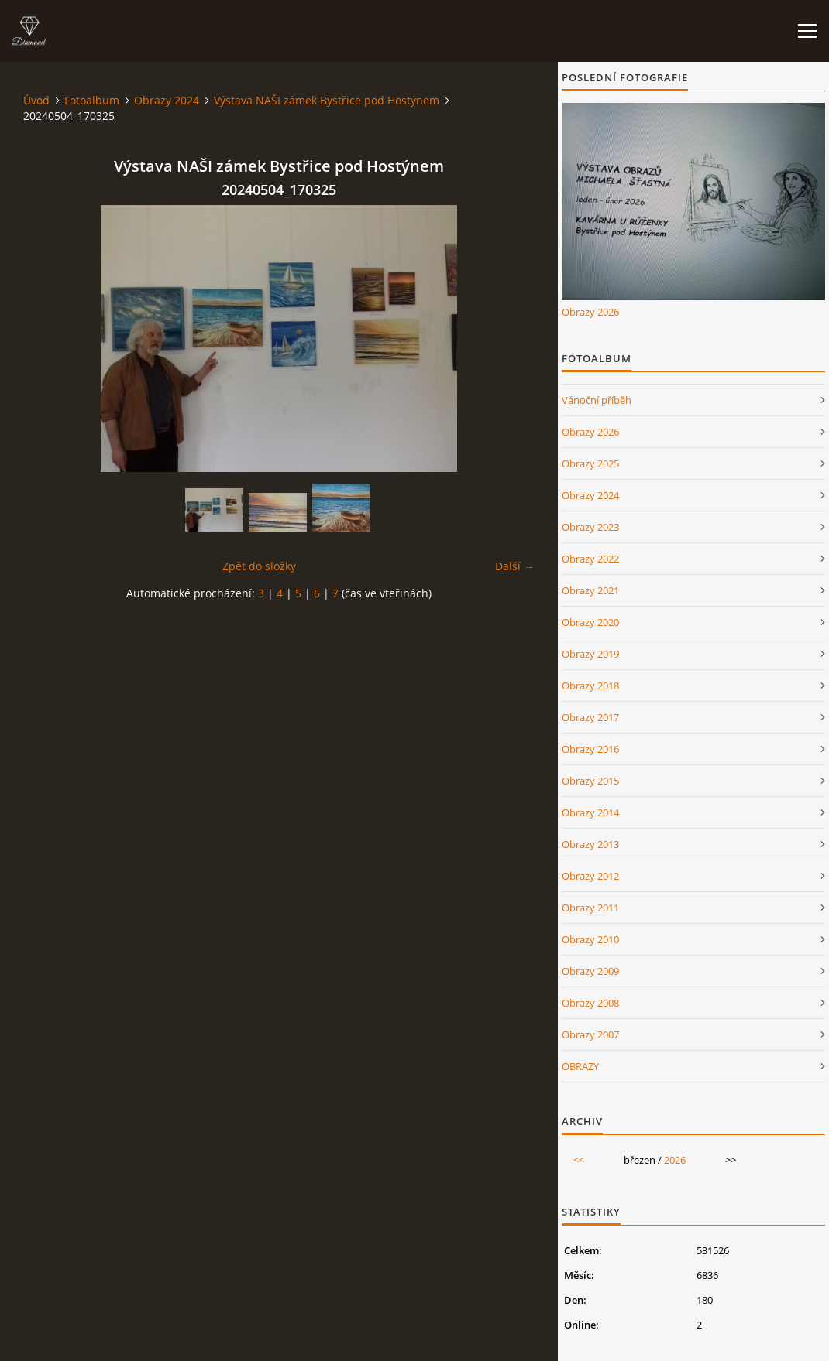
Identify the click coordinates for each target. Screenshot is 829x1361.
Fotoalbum (91, 100)
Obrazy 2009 (590, 971)
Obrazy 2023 (590, 527)
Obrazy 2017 (590, 717)
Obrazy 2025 (590, 463)
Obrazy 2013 (590, 844)
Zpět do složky (259, 566)
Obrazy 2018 (590, 685)
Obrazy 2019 (590, 654)
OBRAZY (580, 1066)
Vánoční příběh (596, 400)
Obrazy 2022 (590, 559)
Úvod (36, 100)
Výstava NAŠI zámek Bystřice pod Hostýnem (326, 100)
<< (578, 1160)
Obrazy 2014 (590, 812)
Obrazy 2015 (590, 781)
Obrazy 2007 (590, 1034)
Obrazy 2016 (590, 749)
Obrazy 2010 (590, 939)
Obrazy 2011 (590, 908)
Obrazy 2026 (590, 312)
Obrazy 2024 (166, 100)
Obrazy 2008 (590, 1003)
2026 (675, 1160)
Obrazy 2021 (590, 590)
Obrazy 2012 (590, 876)
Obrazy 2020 (590, 622)
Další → (515, 566)
